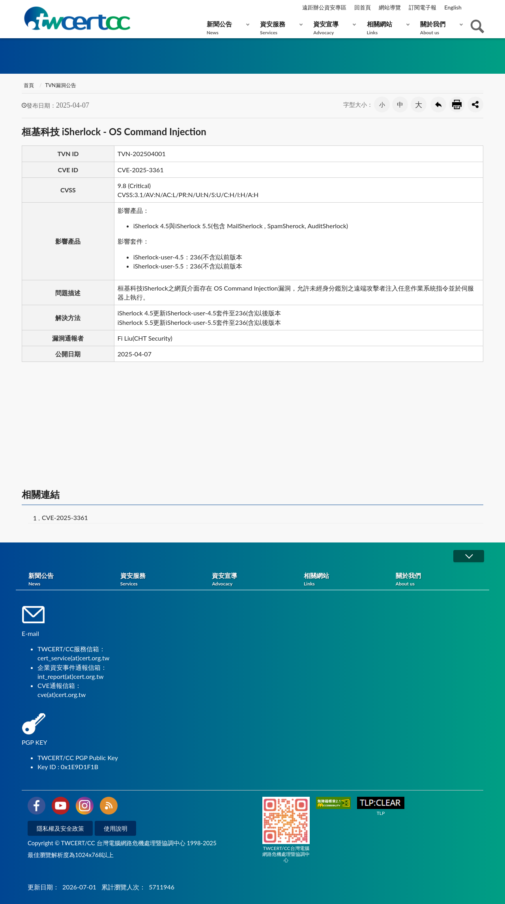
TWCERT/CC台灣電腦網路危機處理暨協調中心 (286, 830)
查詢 (477, 26)
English (453, 7)
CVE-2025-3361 (65, 517)
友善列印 (457, 104)
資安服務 (279, 27)
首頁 (29, 85)
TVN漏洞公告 (60, 85)
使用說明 (115, 828)
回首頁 (362, 7)
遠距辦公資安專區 (324, 7)
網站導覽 (390, 7)
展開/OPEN (468, 556)
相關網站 (386, 27)
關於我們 (439, 27)
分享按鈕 (475, 104)
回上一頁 (438, 104)
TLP (380, 806)
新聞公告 (226, 27)
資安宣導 (332, 27)
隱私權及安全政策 (60, 828)
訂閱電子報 (422, 7)
